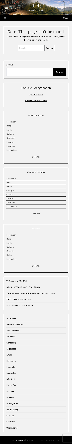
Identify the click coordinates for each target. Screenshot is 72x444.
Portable (10, 391)
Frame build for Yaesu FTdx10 (19, 305)
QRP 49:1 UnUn (36, 94)
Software (10, 421)
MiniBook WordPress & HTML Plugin (23, 287)
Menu (65, 17)
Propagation (12, 403)
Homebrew (11, 361)
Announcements (13, 330)
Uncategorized (13, 428)
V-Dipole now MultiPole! (17, 281)
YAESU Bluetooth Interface (18, 299)
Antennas (10, 336)
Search (10, 65)
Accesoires (11, 318)
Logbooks (10, 367)
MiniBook (10, 379)
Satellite (10, 415)
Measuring (11, 373)
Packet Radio (12, 385)
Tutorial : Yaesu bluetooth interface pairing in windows (30, 293)
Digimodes (11, 349)
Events (9, 355)
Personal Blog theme (51, 440)
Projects (10, 397)
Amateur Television (15, 324)
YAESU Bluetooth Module (36, 100)
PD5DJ (36, 5)
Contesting (11, 342)
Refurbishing (12, 409)
